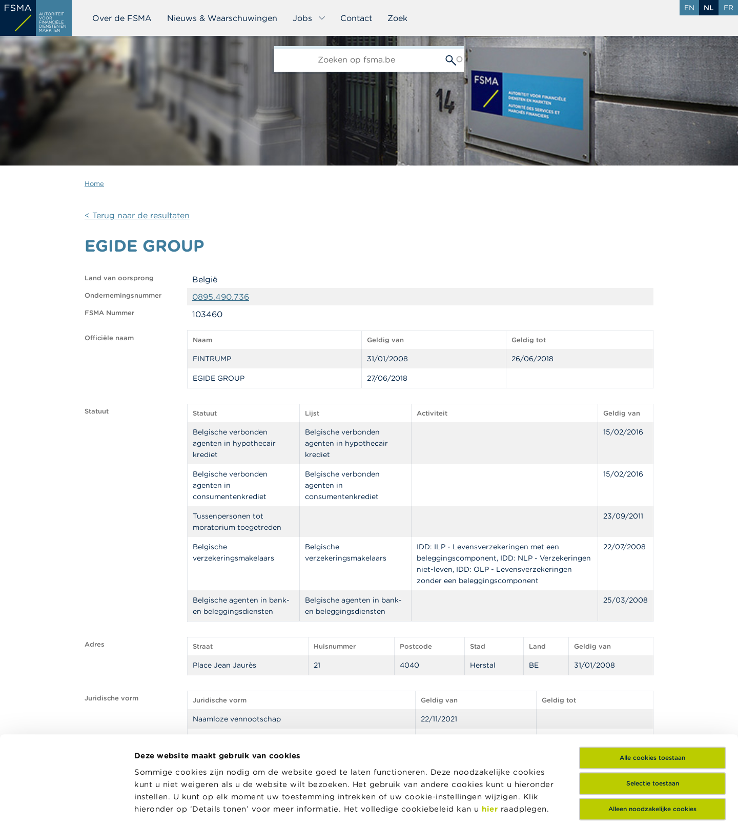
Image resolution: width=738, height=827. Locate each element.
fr (728, 7)
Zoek (397, 18)
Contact (356, 18)
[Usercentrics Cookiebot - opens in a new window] (66, 807)
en (689, 7)
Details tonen (488, 807)
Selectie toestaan (652, 697)
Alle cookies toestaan (652, 671)
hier (491, 722)
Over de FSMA (122, 18)
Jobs (309, 18)
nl (709, 7)
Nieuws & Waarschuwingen (222, 18)
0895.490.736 (220, 297)
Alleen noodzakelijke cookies (652, 723)
